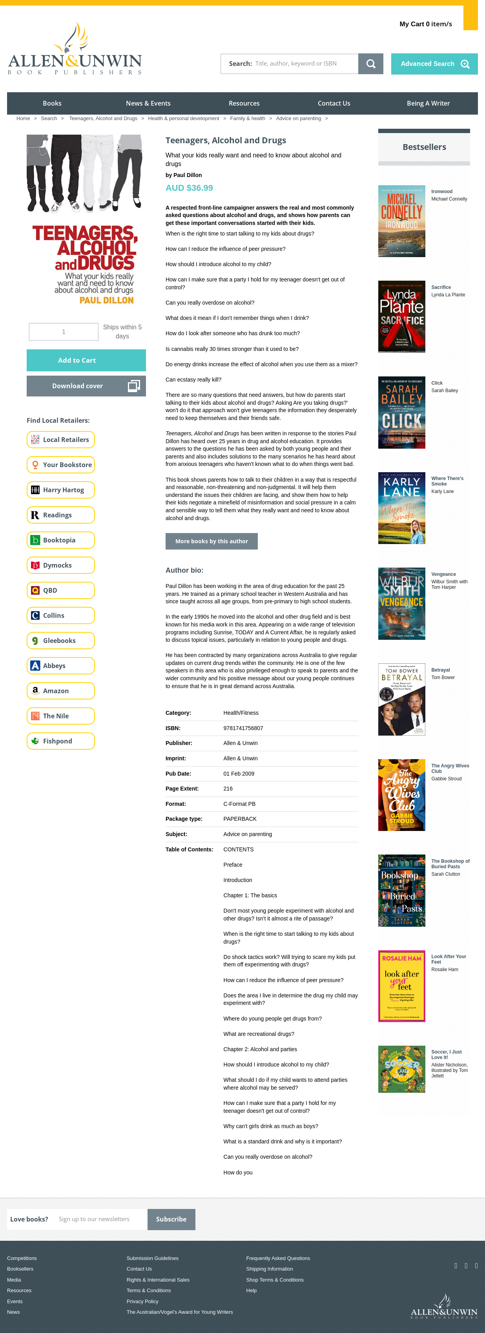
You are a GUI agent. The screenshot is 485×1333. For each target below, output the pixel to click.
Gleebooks (59, 640)
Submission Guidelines (153, 1258)
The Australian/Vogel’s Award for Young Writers (180, 1312)
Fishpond (57, 741)
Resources (244, 103)
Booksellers (20, 1269)
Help (251, 1290)
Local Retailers (66, 439)
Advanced (427, 63)
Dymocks (57, 565)
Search (239, 63)
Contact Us (334, 103)
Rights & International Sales (158, 1280)
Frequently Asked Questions (278, 1258)
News (13, 1312)
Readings (57, 515)
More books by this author (211, 541)
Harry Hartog (63, 490)
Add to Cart (77, 360)
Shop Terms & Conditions (275, 1280)
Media (14, 1280)
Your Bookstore (67, 464)
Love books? (29, 1219)
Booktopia (59, 540)
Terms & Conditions (149, 1290)
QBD (50, 590)
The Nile (56, 716)
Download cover (77, 386)
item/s (426, 23)
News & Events (148, 103)
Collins (53, 615)
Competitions (22, 1258)
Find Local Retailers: (58, 420)
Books (52, 103)
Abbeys (54, 665)
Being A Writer (428, 103)
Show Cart (470, 17)
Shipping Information (269, 1269)
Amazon (56, 691)
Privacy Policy (143, 1301)
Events (15, 1301)
